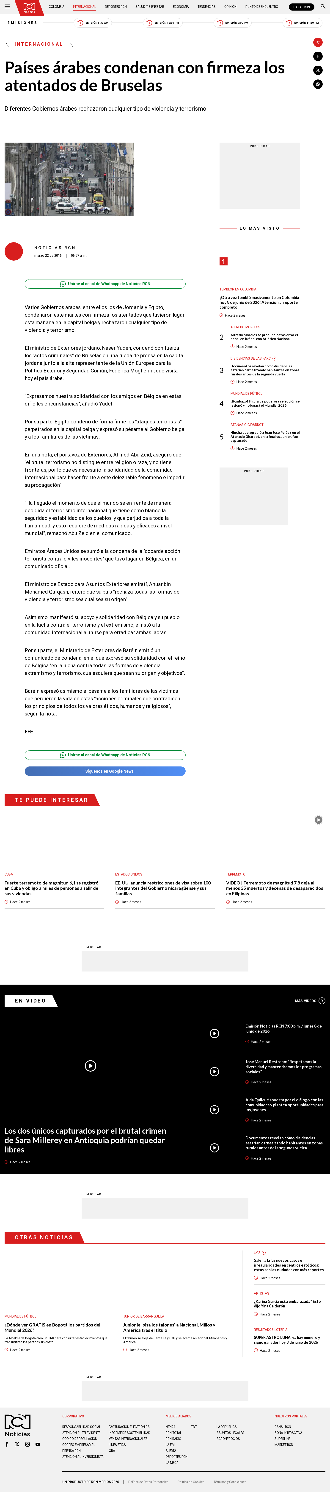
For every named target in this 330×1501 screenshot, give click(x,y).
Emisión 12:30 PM (163, 23)
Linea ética (118, 1456)
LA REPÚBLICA (227, 1434)
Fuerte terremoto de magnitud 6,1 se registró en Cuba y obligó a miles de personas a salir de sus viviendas (52, 889)
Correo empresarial (79, 1456)
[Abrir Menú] (7, 7)
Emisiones (20, 23)
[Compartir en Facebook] (318, 56)
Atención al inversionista (73, 1469)
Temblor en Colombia (238, 290)
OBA (112, 1462)
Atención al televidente (82, 1440)
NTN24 (171, 1434)
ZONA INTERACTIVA (289, 1440)
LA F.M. (171, 1452)
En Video (31, 1002)
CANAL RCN (301, 7)
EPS (257, 1254)
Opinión (230, 7)
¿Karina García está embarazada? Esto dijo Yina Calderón (288, 1310)
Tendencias (206, 7)
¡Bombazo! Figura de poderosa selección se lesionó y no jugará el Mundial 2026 (265, 405)
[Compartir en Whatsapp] (318, 84)
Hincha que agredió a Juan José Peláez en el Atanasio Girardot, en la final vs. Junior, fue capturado (265, 438)
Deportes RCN (116, 7)
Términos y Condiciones (232, 1491)
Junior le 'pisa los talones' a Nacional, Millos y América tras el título (169, 1329)
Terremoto (235, 875)
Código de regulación (80, 1450)
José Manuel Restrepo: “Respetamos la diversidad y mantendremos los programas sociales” (285, 1068)
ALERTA (171, 1458)
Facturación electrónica (130, 1434)
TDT (194, 1434)
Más (310, 1002)
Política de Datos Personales (148, 1491)
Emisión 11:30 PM (305, 23)
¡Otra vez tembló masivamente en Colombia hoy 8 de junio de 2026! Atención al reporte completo (259, 303)
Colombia (57, 7)
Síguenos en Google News (105, 772)
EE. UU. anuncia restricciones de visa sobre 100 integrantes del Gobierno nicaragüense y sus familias (163, 889)
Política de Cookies (192, 1491)
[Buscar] (323, 7)
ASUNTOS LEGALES (231, 1440)
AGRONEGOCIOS (229, 1446)
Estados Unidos (128, 875)
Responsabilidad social (82, 1434)
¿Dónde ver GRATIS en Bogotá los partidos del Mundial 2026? (53, 1329)
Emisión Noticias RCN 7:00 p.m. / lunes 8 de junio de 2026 (284, 1030)
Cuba (9, 875)
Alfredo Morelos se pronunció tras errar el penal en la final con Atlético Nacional (264, 338)
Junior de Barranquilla (144, 1318)
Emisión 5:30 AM (91, 23)
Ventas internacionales (129, 1450)
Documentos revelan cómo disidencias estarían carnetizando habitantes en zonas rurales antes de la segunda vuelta (265, 371)
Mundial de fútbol (247, 395)
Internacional (85, 7)
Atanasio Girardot (247, 427)
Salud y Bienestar (150, 7)
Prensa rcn (72, 1462)
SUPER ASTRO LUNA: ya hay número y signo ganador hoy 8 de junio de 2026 (288, 1347)
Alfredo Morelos (246, 328)
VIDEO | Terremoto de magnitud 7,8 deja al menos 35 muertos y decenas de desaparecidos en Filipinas (275, 889)
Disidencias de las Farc (251, 360)
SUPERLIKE (283, 1446)
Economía (181, 7)
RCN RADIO (174, 1446)
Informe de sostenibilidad (121, 1442)
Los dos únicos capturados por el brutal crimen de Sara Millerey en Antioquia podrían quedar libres (87, 1141)
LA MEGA (172, 1470)
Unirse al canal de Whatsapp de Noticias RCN (105, 284)
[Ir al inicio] (29, 8)
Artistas (261, 1300)
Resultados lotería (271, 1337)
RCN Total (174, 1440)
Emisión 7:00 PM (234, 23)
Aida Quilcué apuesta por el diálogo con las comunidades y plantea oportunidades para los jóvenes (285, 1106)
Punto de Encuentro (261, 7)
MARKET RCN (284, 1452)
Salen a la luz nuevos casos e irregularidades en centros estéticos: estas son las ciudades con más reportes (287, 1269)
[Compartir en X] (318, 70)
